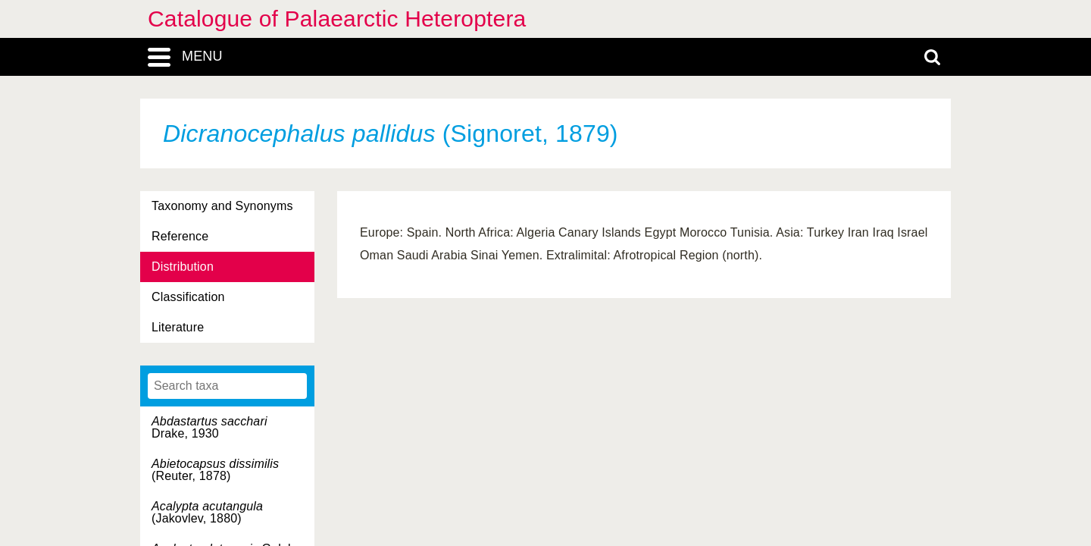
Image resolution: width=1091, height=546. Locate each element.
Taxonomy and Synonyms (222, 205)
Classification (188, 296)
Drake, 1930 (209, 427)
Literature (178, 327)
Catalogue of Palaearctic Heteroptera (337, 18)
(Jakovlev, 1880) (207, 512)
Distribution (183, 266)
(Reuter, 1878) (215, 469)
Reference (180, 236)
